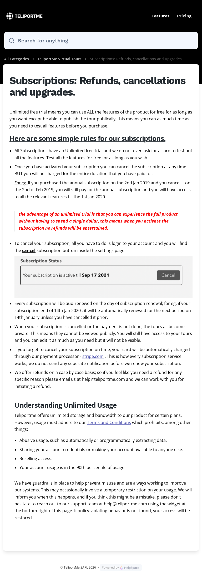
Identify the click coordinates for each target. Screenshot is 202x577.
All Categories (16, 58)
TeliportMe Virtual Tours (60, 58)
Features (161, 15)
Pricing (184, 15)
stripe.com (93, 356)
